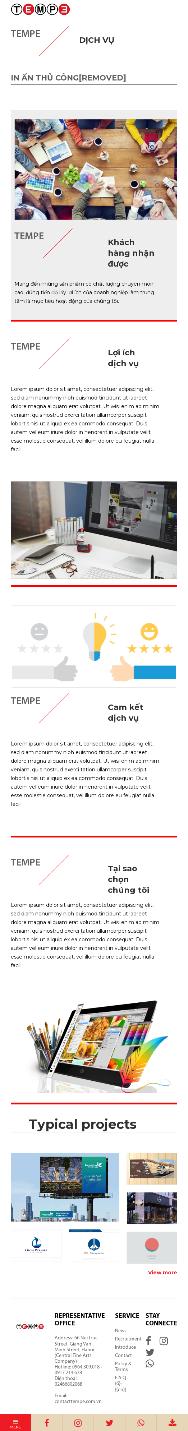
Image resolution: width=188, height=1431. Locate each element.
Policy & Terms (123, 1366)
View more (162, 1272)
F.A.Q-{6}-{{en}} (121, 1383)
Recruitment (128, 1339)
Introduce (125, 1347)
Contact (123, 1355)
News (121, 1331)
